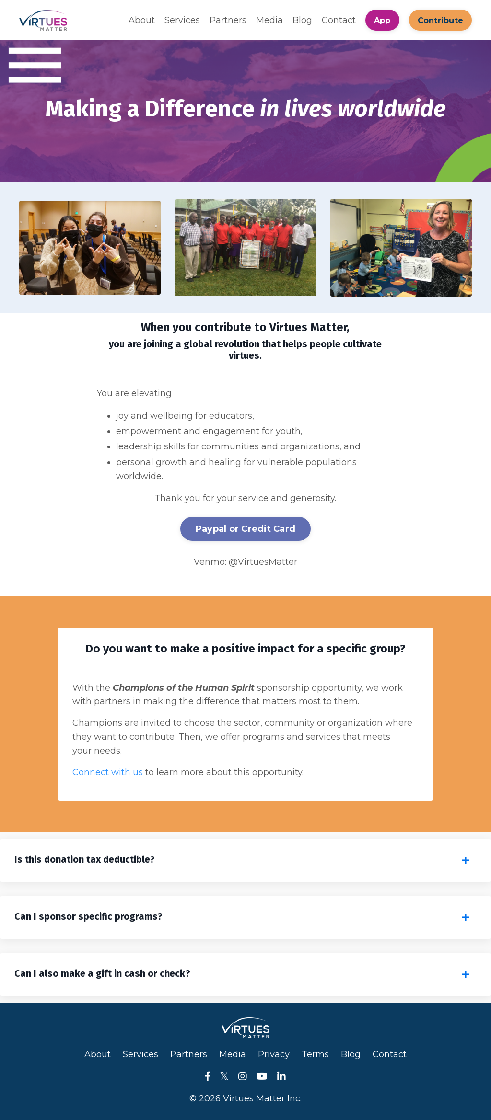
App (382, 20)
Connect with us (107, 772)
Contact (339, 20)
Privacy (274, 1054)
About (142, 20)
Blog (302, 20)
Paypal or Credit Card (245, 529)
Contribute (441, 20)
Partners (228, 20)
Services (182, 20)
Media (269, 20)
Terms (315, 1054)
